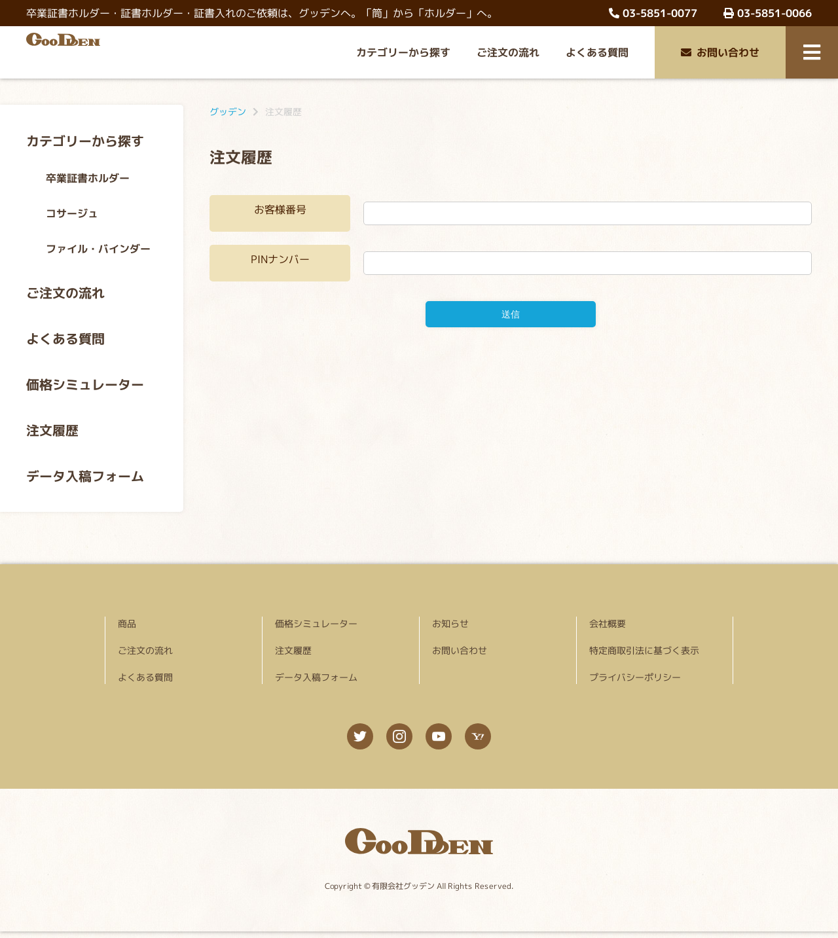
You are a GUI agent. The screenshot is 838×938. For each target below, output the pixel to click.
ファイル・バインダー (98, 249)
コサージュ (72, 213)
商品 (127, 623)
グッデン (228, 111)
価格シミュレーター (85, 384)
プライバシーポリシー (635, 677)
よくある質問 (597, 52)
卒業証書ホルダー (88, 178)
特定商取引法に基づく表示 (644, 650)
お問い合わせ (720, 52)
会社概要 (607, 623)
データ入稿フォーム (85, 476)
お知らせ (450, 623)
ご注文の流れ (508, 52)
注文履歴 (52, 430)
